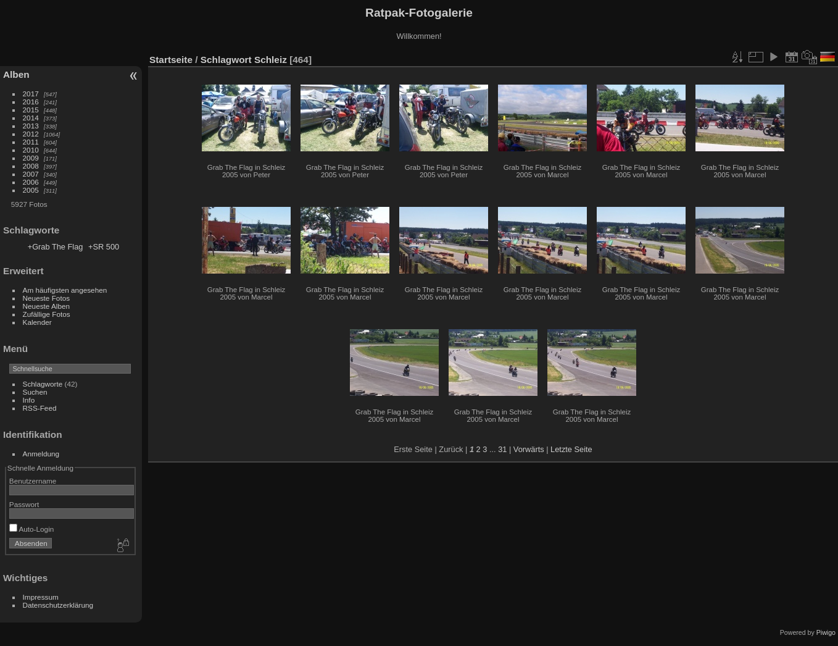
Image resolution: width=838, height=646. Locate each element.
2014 (31, 118)
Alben (16, 74)
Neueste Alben (46, 306)
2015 (31, 110)
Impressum (41, 597)
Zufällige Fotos (46, 314)
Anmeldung (41, 454)
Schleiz (270, 59)
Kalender (37, 322)
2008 (31, 166)
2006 (31, 182)
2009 (31, 158)
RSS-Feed (40, 408)
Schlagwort (226, 59)
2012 (31, 134)
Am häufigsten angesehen (65, 290)
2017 (31, 94)
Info (29, 400)
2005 (31, 190)
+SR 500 (103, 246)
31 (502, 449)
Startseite (171, 59)
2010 (31, 150)
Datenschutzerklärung (58, 605)
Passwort (24, 504)
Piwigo (826, 632)
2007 (31, 174)
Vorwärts (528, 449)
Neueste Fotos (46, 298)
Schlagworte (43, 384)
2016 (31, 102)
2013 (31, 126)
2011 (31, 142)
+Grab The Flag (55, 246)
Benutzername (33, 481)
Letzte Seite (571, 449)
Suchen (35, 392)
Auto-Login (31, 529)
